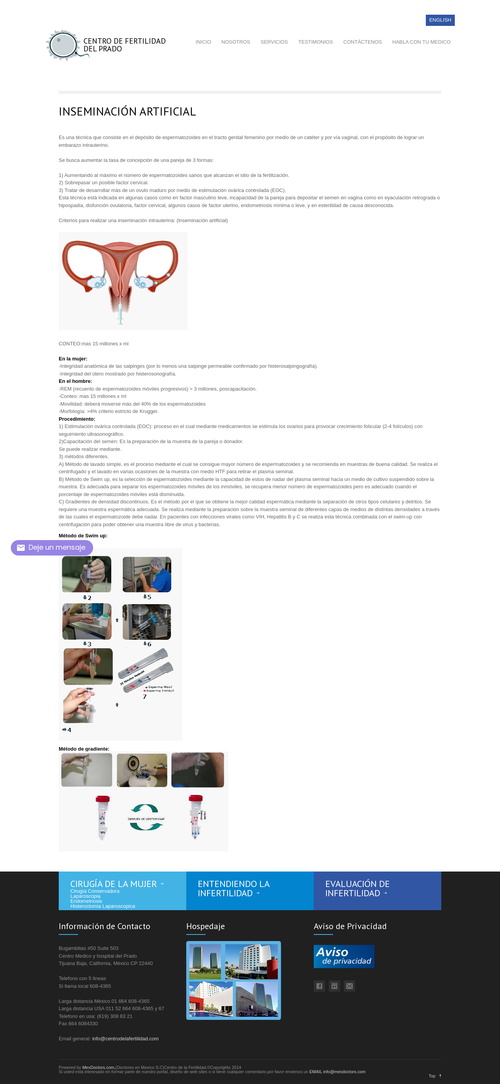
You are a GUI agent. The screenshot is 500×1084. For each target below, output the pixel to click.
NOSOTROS (235, 42)
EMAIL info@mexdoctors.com (338, 1071)
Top (432, 1076)
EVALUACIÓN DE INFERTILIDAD (357, 888)
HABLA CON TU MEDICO (421, 42)
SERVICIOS (274, 42)
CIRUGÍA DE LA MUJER (113, 884)
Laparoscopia (85, 896)
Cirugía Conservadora (94, 891)
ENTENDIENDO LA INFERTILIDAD (234, 888)
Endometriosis (86, 901)
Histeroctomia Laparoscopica (102, 906)
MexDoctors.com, (99, 1067)
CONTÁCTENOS (363, 42)
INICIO (203, 42)
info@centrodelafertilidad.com (125, 1039)
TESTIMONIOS (315, 42)
